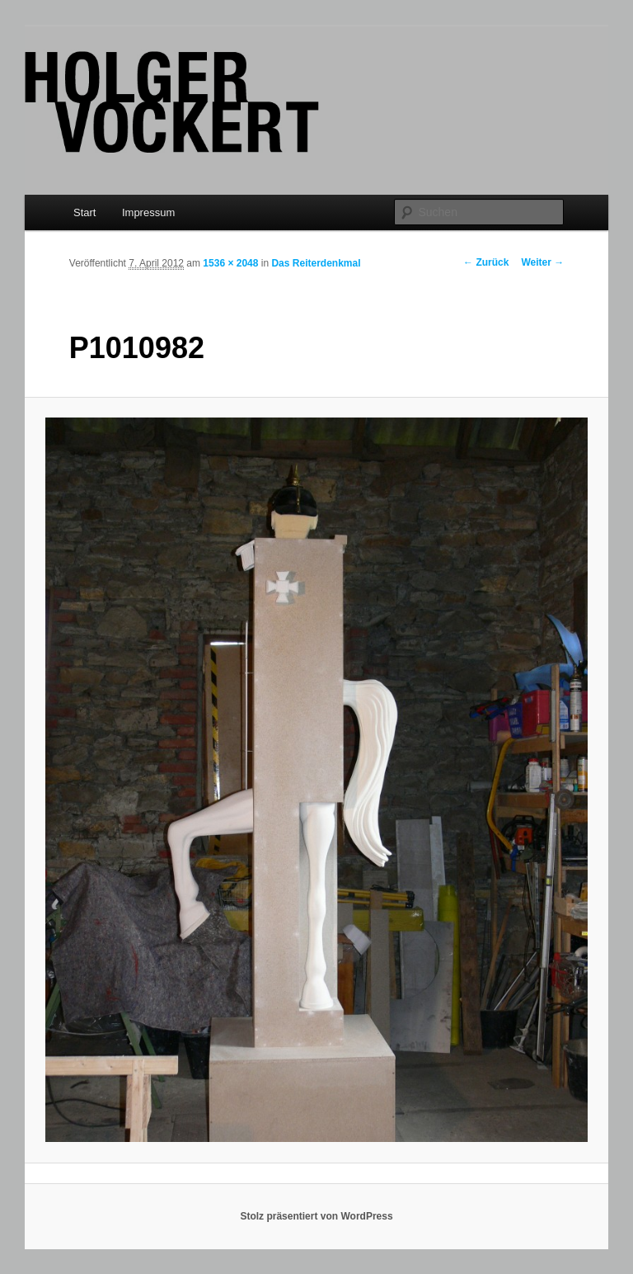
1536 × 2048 (230, 263)
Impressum (148, 212)
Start (84, 212)
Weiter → (542, 262)
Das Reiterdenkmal (315, 263)
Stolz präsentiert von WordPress (316, 1216)
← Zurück (486, 262)
